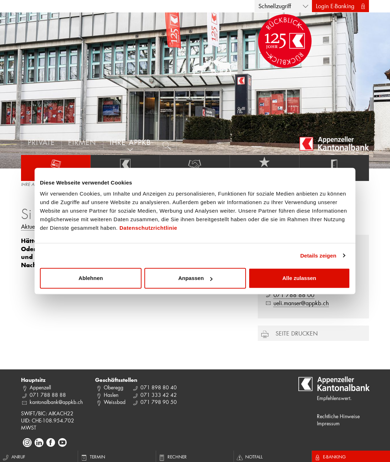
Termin (92, 456)
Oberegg (113, 387)
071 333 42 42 (158, 394)
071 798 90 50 (158, 402)
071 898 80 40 (158, 387)
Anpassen (195, 278)
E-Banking (330, 456)
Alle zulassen (299, 278)
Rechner (172, 456)
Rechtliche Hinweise (338, 416)
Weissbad (114, 402)
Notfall (249, 456)
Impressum (328, 423)
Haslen (111, 394)
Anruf (13, 456)
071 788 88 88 (48, 394)
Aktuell (29, 226)
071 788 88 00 (293, 295)
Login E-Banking (335, 6)
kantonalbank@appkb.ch (56, 402)
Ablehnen (90, 278)
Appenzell (40, 387)
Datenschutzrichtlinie (148, 228)
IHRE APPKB (32, 185)
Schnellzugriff (274, 6)
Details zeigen (318, 256)
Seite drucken (297, 333)
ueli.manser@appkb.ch (301, 303)
